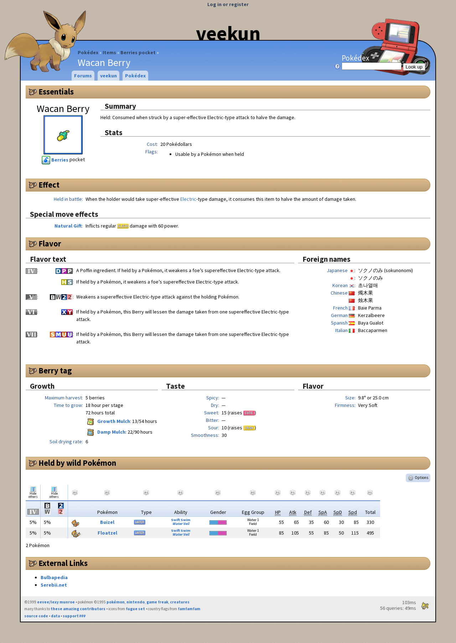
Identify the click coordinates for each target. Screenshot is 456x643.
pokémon (116, 601)
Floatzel (107, 533)
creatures (180, 601)
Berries (55, 160)
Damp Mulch (105, 432)
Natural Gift (68, 226)
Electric (188, 199)
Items (109, 52)
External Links (63, 563)
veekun (228, 33)
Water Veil (180, 523)
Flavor (49, 244)
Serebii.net (54, 585)
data (55, 615)
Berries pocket (138, 52)
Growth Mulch (108, 421)
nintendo (135, 601)
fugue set (135, 608)
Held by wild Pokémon (77, 463)
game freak (157, 601)
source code (36, 615)
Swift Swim (180, 519)
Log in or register (228, 4)
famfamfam (189, 608)
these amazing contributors (78, 608)
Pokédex (88, 52)
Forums (83, 75)
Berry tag (55, 371)
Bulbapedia (54, 577)
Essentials (56, 92)
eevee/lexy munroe (56, 601)
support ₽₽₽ (74, 615)
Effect (48, 185)
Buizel (107, 522)
